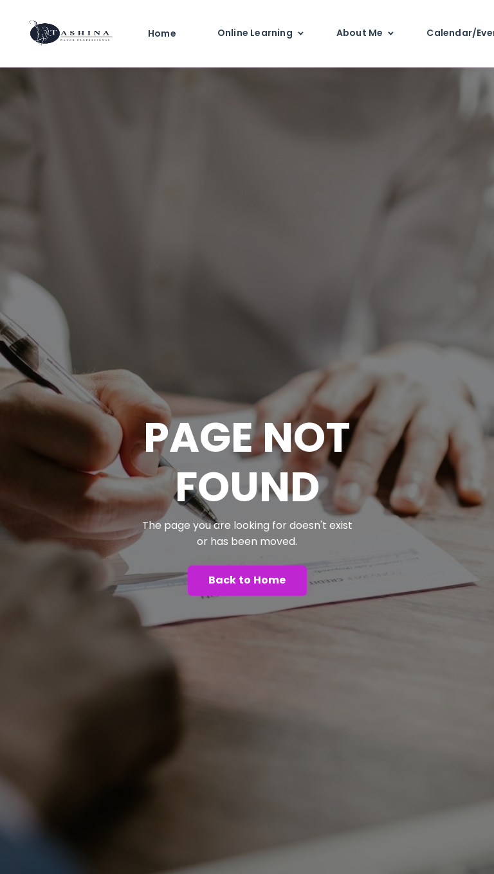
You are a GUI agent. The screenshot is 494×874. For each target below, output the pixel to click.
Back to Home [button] (247, 580)
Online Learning (255, 32)
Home (162, 33)
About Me (359, 32)
